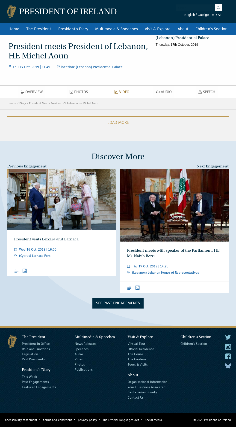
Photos (80, 92)
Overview (33, 92)
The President (38, 28)
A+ (220, 15)
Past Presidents (33, 359)
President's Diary (73, 28)
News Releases (85, 344)
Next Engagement (213, 166)
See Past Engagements (118, 303)
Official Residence (141, 349)
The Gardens (137, 359)
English (189, 15)
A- (213, 15)
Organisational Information (148, 382)
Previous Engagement (27, 166)
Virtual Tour (136, 344)
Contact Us (136, 397)
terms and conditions (57, 420)
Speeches (81, 349)
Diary (22, 103)
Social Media (153, 420)
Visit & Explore (158, 28)
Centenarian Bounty (142, 392)
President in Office (36, 344)
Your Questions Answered (146, 387)
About (183, 28)
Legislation (30, 354)
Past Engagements (35, 382)
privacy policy (87, 420)
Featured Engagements (39, 387)
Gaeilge (203, 15)
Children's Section (211, 28)
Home (14, 28)
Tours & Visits (138, 364)
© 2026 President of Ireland (212, 420)
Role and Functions (36, 349)
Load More (118, 122)
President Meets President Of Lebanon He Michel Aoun (63, 103)
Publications (84, 369)
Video (123, 92)
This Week (29, 377)
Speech (208, 92)
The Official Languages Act (121, 420)
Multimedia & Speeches (116, 28)
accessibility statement (21, 420)
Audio (165, 92)
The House (135, 354)
